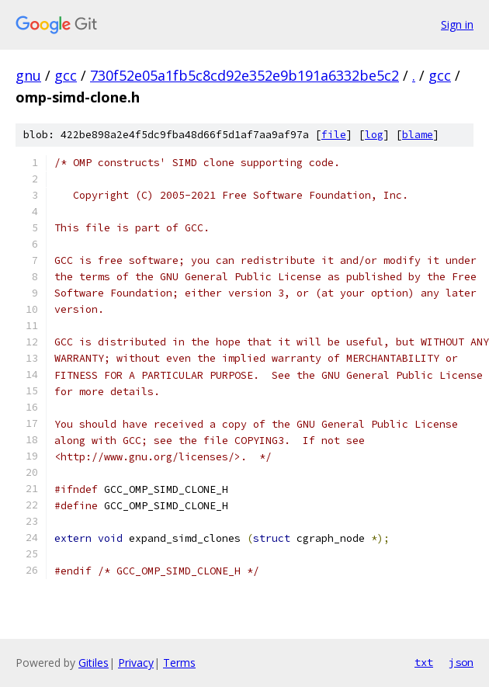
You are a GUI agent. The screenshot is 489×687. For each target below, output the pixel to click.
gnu (28, 75)
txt (423, 662)
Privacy (136, 662)
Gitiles (93, 662)
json (461, 662)
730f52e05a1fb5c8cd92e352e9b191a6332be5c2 (244, 75)
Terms (179, 662)
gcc (65, 75)
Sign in (457, 24)
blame (417, 134)
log (374, 134)
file (333, 134)
